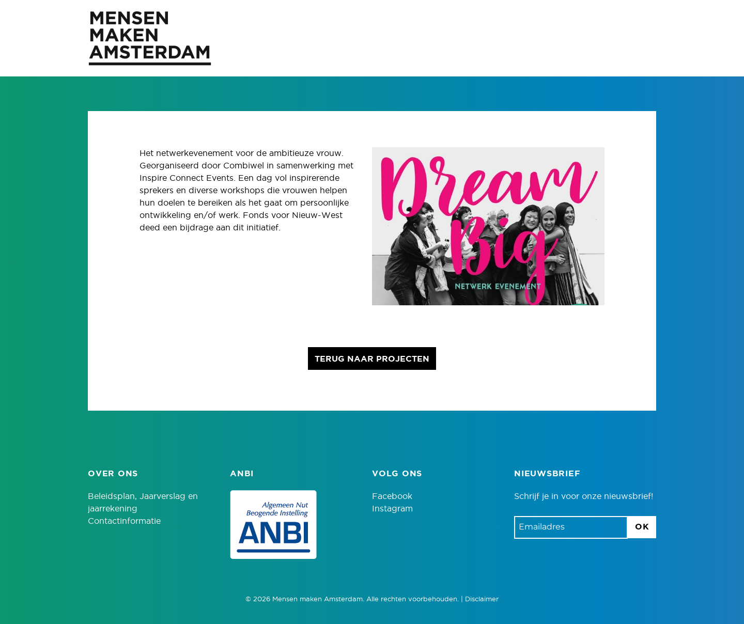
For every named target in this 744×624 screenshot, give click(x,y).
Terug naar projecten (372, 359)
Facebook (392, 496)
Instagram (392, 509)
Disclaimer (482, 599)
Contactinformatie (124, 521)
